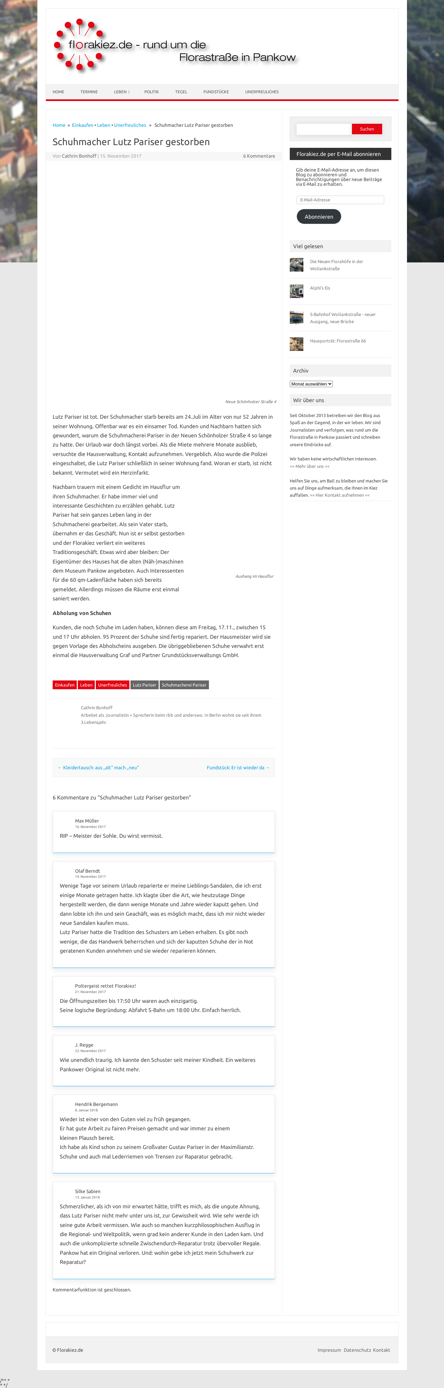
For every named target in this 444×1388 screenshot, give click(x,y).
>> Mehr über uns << (310, 466)
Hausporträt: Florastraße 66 (338, 340)
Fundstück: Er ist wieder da (238, 767)
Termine (89, 92)
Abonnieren (319, 217)
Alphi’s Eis (320, 287)
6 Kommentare (259, 156)
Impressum (330, 1350)
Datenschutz (357, 1350)
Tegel (181, 92)
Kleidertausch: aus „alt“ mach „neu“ (98, 767)
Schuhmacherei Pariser (184, 684)
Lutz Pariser (144, 684)
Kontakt (381, 1350)
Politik (151, 92)
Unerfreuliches (262, 92)
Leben (120, 92)
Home (58, 92)
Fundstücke (216, 92)
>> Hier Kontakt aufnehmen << (339, 495)
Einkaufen (82, 125)
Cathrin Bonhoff (79, 156)
